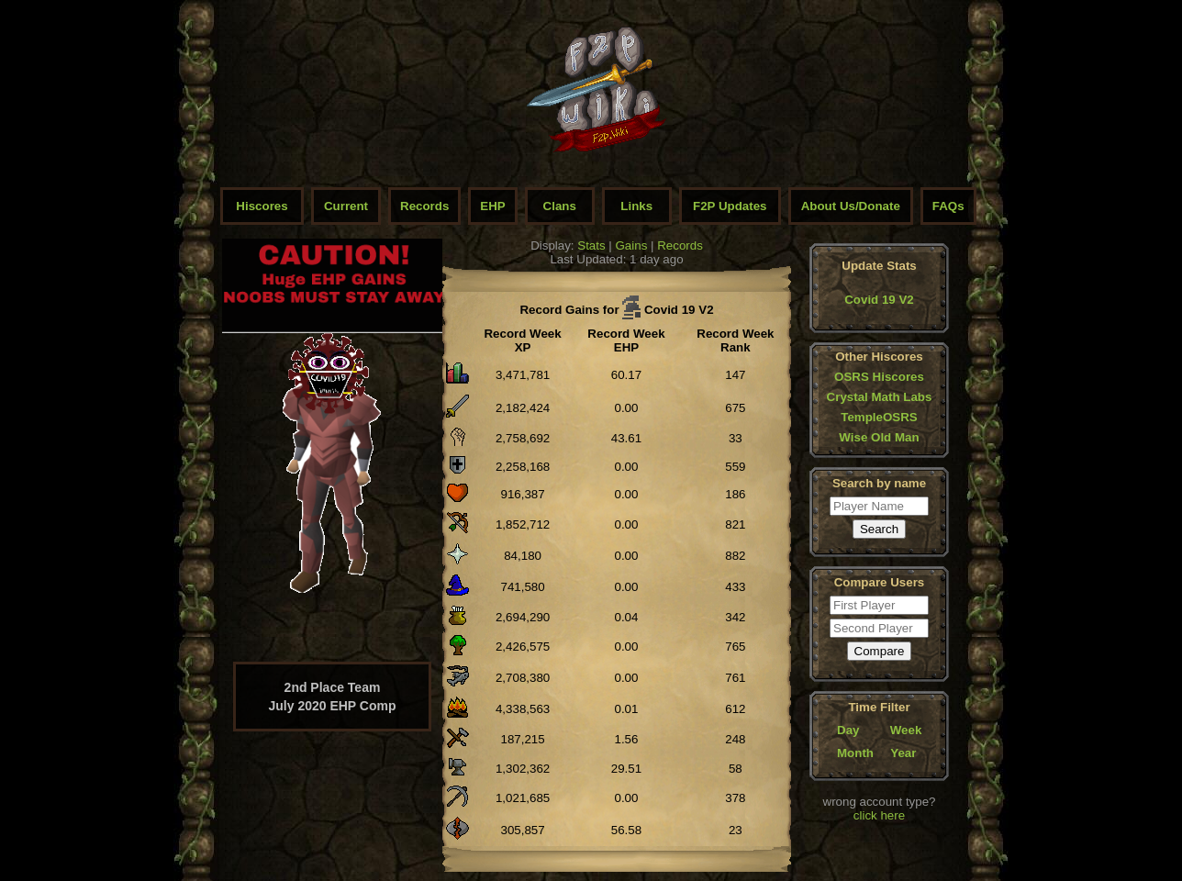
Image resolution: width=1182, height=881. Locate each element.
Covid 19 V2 (879, 300)
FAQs (948, 206)
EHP (492, 206)
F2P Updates (730, 206)
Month (855, 753)
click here (879, 815)
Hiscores (261, 206)
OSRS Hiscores (879, 377)
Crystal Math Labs (879, 397)
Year (903, 753)
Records (424, 206)
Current (346, 206)
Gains (632, 245)
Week (906, 730)
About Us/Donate (850, 206)
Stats (591, 245)
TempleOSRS (879, 417)
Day (848, 730)
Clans (559, 206)
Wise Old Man (879, 437)
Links (636, 206)
